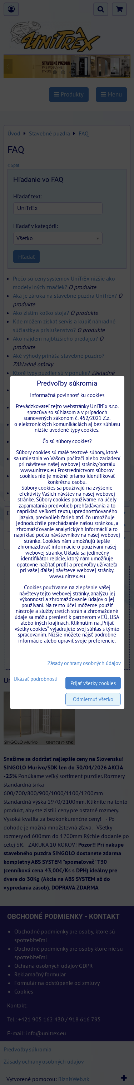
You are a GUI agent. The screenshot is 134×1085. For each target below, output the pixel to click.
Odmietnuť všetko (93, 699)
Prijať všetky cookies (93, 683)
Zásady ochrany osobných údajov (84, 663)
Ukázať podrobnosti (36, 679)
